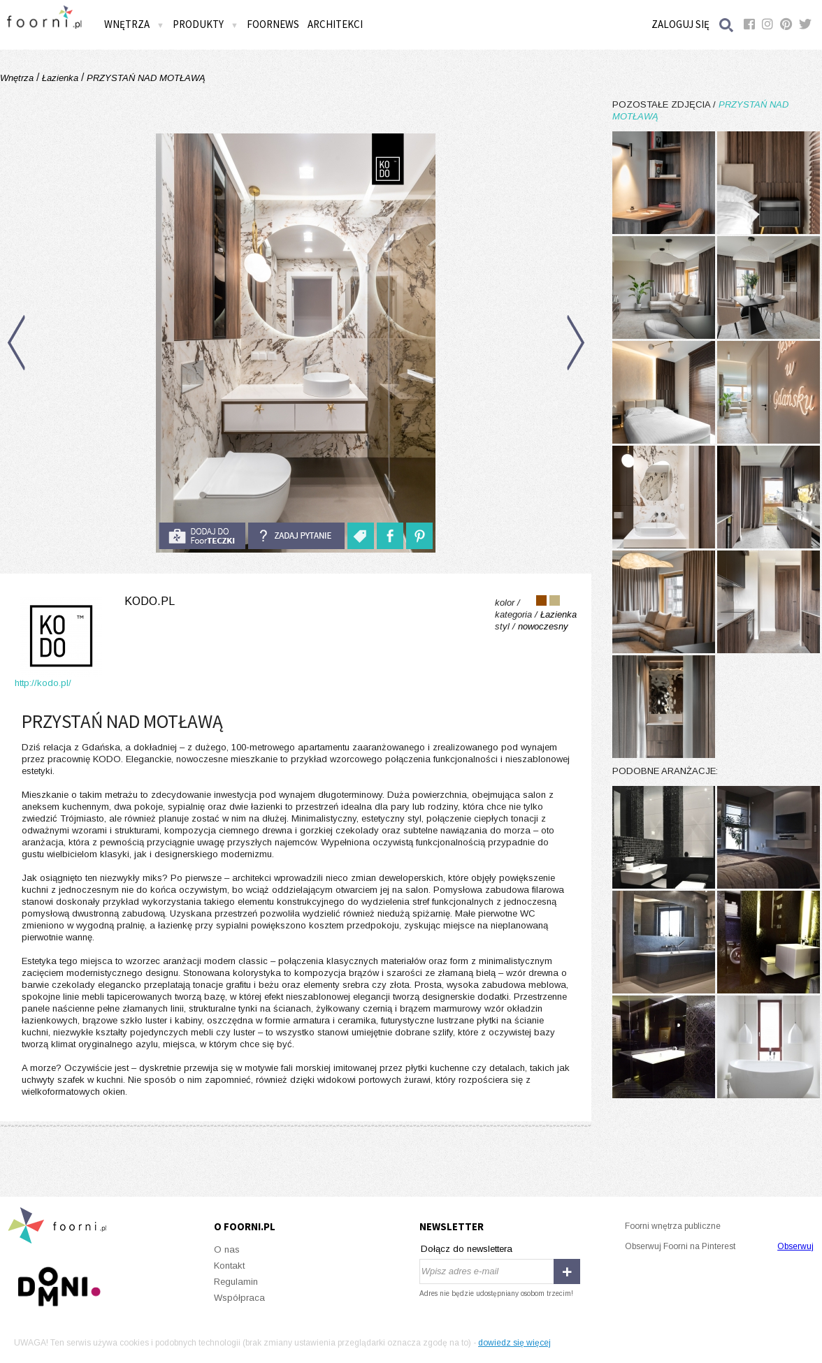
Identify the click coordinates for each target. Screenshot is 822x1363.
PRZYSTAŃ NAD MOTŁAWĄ (145, 78)
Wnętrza (134, 24)
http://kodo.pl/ (43, 683)
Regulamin (236, 1281)
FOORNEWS (273, 24)
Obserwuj (795, 1246)
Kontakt (229, 1265)
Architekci (335, 24)
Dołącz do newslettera (466, 1249)
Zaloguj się (680, 24)
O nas (227, 1249)
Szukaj (727, 25)
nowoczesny (543, 626)
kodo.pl (149, 601)
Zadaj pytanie (296, 536)
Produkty (205, 24)
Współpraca (239, 1297)
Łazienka (60, 78)
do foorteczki (202, 536)
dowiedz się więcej (514, 1343)
